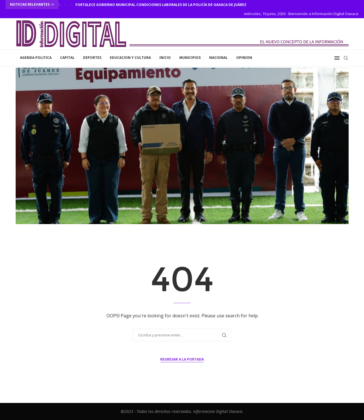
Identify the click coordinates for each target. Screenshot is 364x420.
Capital (67, 57)
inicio (165, 57)
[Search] (346, 58)
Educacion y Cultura (130, 57)
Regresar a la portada (182, 359)
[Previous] (65, 4)
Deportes (92, 57)
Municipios (190, 57)
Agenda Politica (36, 57)
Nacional (218, 57)
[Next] (71, 4)
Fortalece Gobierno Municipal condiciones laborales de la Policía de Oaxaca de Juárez (160, 4)
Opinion (244, 57)
